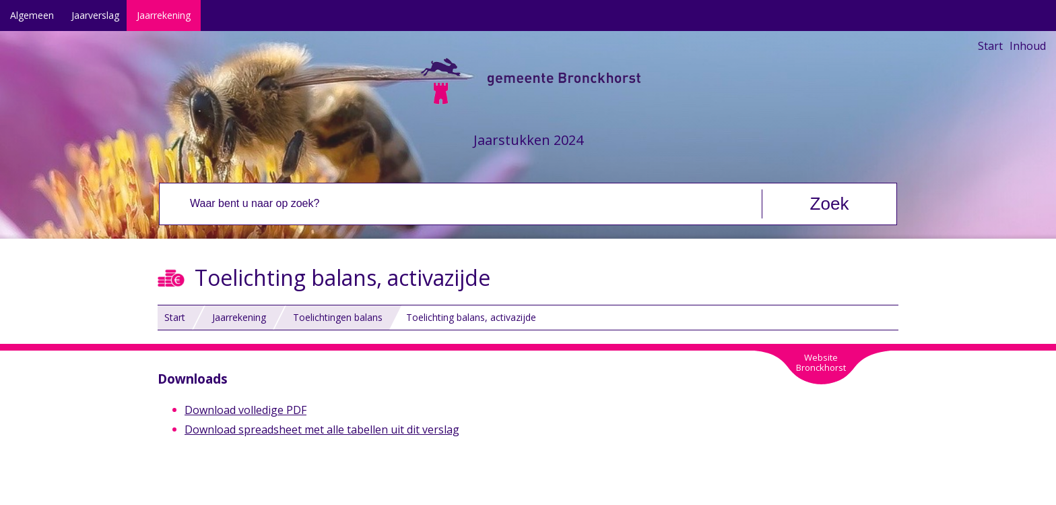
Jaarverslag (95, 15)
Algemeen (32, 15)
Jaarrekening (164, 15)
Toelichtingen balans (338, 317)
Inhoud (1028, 45)
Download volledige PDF (245, 410)
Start (990, 45)
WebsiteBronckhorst (821, 362)
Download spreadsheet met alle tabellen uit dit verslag (322, 429)
